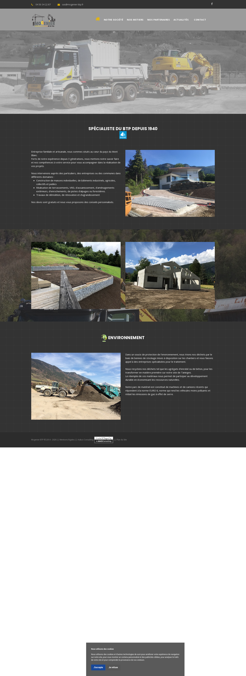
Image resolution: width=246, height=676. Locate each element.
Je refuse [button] (113, 667)
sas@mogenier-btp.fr (72, 4)
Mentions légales (67, 439)
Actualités (181, 19)
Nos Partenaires (158, 19)
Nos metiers (135, 19)
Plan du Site (122, 439)
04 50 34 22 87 (43, 4)
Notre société (113, 19)
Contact (200, 19)
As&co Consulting (95, 439)
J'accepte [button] (98, 667)
